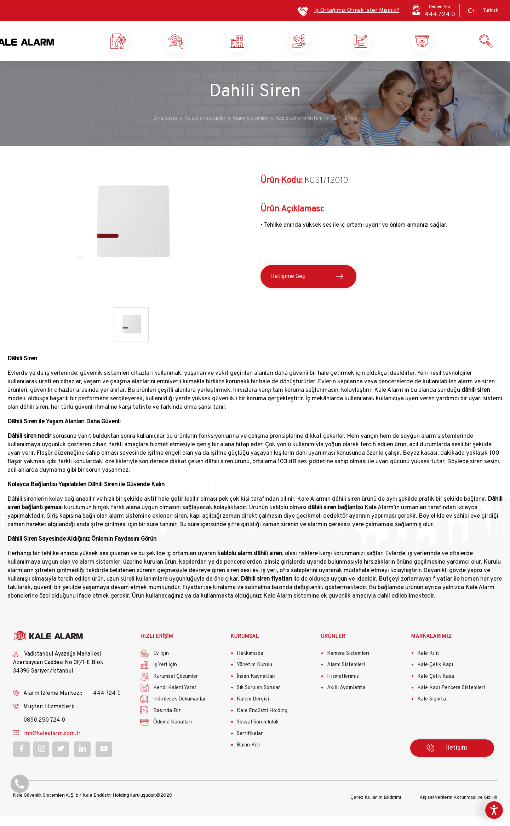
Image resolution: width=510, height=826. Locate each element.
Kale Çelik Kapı (435, 676)
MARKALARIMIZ (431, 647)
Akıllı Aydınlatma (346, 699)
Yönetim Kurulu (254, 676)
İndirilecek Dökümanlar (179, 710)
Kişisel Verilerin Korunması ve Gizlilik (458, 807)
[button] (131, 292)
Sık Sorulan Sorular (258, 699)
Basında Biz (167, 722)
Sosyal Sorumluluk (258, 733)
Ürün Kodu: (281, 192)
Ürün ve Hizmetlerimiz (448, 47)
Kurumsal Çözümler (325, 47)
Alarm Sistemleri (346, 676)
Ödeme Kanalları (172, 733)
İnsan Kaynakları (256, 688)
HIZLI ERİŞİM (156, 647)
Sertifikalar (250, 745)
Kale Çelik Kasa (435, 688)
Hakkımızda (250, 665)
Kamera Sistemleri (348, 665)
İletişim (456, 759)
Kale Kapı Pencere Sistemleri (451, 699)
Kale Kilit (428, 665)
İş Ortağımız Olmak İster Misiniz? (357, 10)
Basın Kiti (248, 756)
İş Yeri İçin (165, 676)
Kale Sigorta (431, 710)
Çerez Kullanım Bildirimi (375, 807)
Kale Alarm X (140, 47)
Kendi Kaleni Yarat (386, 47)
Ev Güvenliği (202, 46)
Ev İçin (161, 665)
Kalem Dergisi (253, 710)
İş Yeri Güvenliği (263, 47)
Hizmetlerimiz (343, 688)
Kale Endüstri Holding (262, 722)
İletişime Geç (288, 287)
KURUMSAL (244, 647)
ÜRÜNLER (333, 647)
